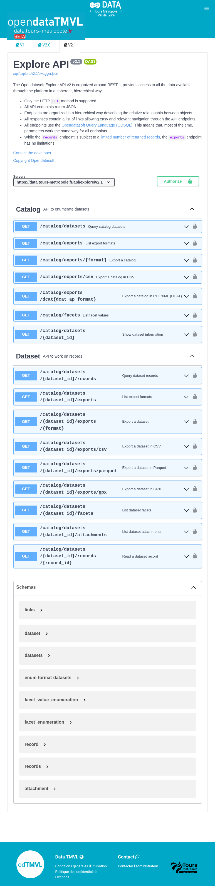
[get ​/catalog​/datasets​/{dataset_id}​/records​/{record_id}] (102, 556)
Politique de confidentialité (76, 872)
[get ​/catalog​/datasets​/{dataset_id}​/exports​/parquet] (102, 468)
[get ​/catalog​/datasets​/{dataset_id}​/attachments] (102, 532)
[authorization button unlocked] (194, 226)
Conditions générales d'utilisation (81, 866)
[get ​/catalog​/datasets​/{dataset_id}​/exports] (102, 397)
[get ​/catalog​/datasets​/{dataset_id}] (102, 334)
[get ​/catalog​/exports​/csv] (102, 277)
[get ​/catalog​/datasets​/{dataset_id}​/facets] (102, 510)
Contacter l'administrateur (138, 866)
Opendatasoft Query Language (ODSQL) (96, 125)
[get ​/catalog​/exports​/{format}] (102, 260)
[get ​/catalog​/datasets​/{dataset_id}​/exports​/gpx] (102, 489)
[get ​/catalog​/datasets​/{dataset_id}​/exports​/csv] (102, 447)
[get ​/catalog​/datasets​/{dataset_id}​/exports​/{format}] (102, 421)
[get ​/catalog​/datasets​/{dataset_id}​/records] (102, 376)
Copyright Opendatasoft (34, 160)
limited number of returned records (130, 137)
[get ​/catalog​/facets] (102, 315)
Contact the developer (32, 153)
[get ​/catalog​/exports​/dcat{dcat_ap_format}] (102, 296)
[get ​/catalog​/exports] (102, 243)
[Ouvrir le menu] (206, 8)
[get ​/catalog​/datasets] (102, 226)
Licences (62, 877)
